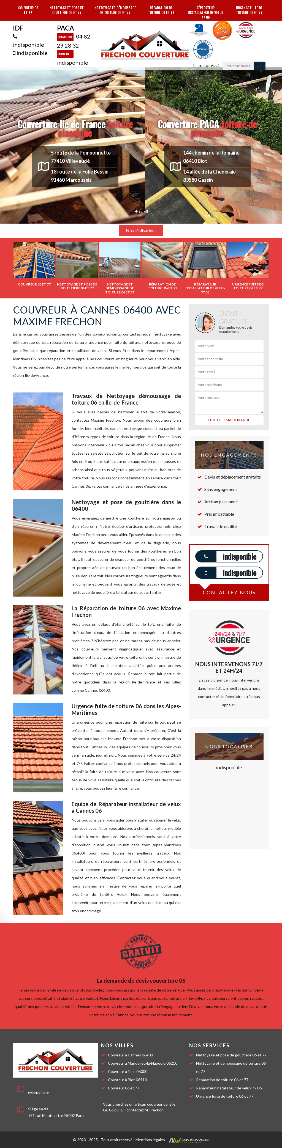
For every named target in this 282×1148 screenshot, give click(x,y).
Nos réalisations (141, 230)
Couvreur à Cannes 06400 (130, 1055)
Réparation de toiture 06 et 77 (161, 10)
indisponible (28, 41)
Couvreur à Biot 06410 (127, 1079)
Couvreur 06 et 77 (28, 10)
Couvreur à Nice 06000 (127, 1071)
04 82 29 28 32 (73, 41)
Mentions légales (150, 1139)
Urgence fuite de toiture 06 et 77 (249, 10)
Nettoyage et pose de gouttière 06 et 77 (67, 10)
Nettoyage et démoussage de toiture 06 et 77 (115, 10)
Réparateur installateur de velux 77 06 (205, 13)
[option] (34, 264)
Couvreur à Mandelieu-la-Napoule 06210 (142, 1063)
